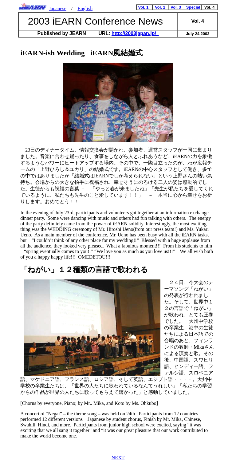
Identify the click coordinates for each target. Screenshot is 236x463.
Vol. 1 (143, 7)
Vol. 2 (160, 7)
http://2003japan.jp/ (135, 33)
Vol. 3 (177, 7)
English (84, 8)
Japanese (57, 8)
